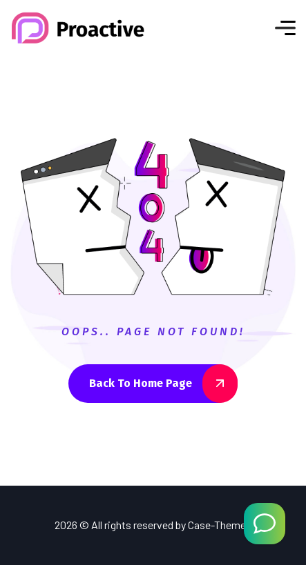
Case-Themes (219, 524)
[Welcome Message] (264, 523)
